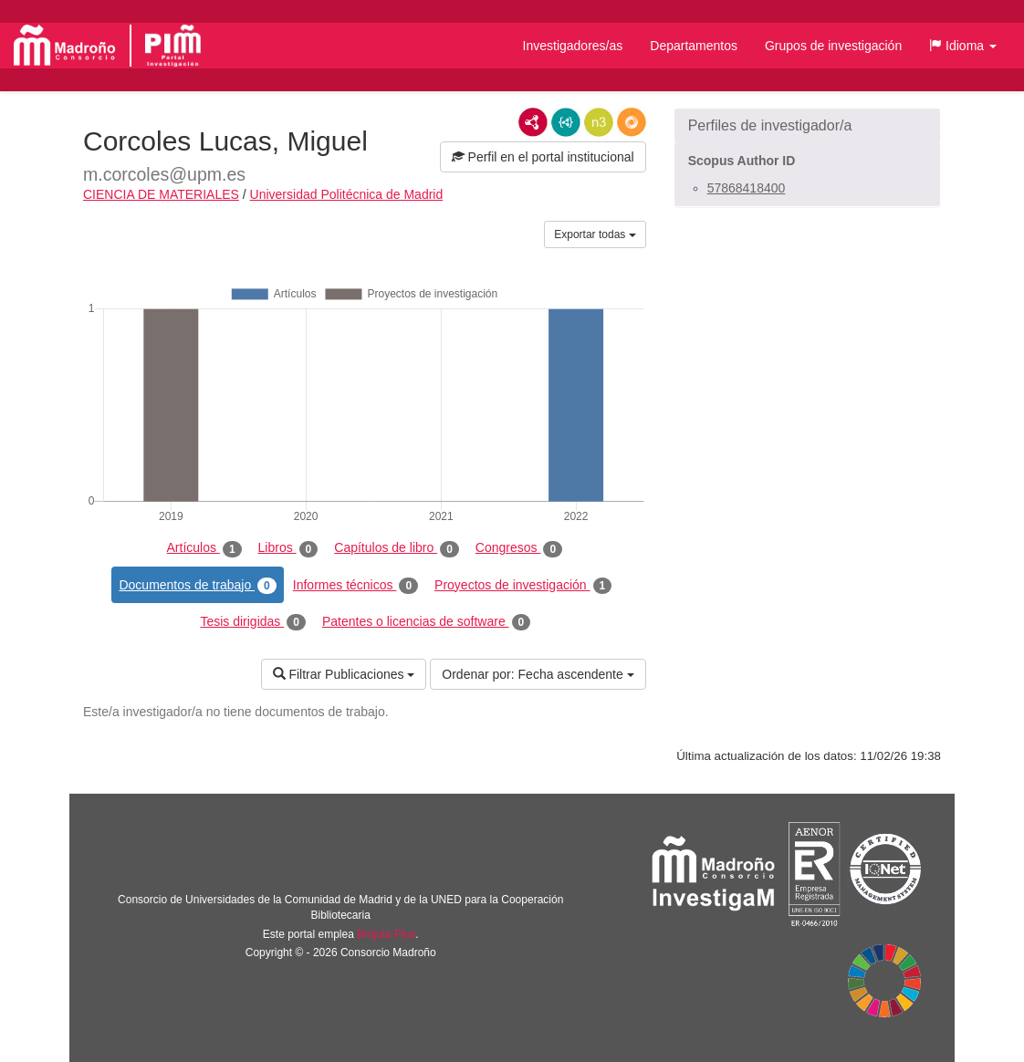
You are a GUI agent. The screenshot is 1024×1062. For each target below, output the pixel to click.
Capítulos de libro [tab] (396, 548)
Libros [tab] (288, 548)
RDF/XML (533, 122)
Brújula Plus (386, 934)
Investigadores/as (573, 45)
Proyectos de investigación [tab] (522, 586)
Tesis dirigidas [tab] (253, 622)
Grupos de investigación (833, 45)
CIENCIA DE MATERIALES (161, 194)
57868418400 (746, 188)
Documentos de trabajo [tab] (197, 586)
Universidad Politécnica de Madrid (347, 194)
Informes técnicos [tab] (355, 586)
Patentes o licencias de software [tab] (426, 622)
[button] (962, 45)
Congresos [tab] (518, 548)
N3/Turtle (598, 122)
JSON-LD (565, 122)
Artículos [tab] (204, 548)
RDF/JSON (631, 122)
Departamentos (693, 45)
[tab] (807, 126)
